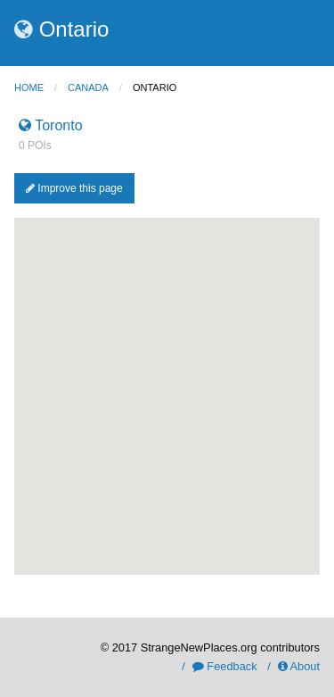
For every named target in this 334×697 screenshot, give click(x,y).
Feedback (224, 666)
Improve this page (74, 188)
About (299, 666)
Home (29, 87)
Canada (88, 87)
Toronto (51, 125)
